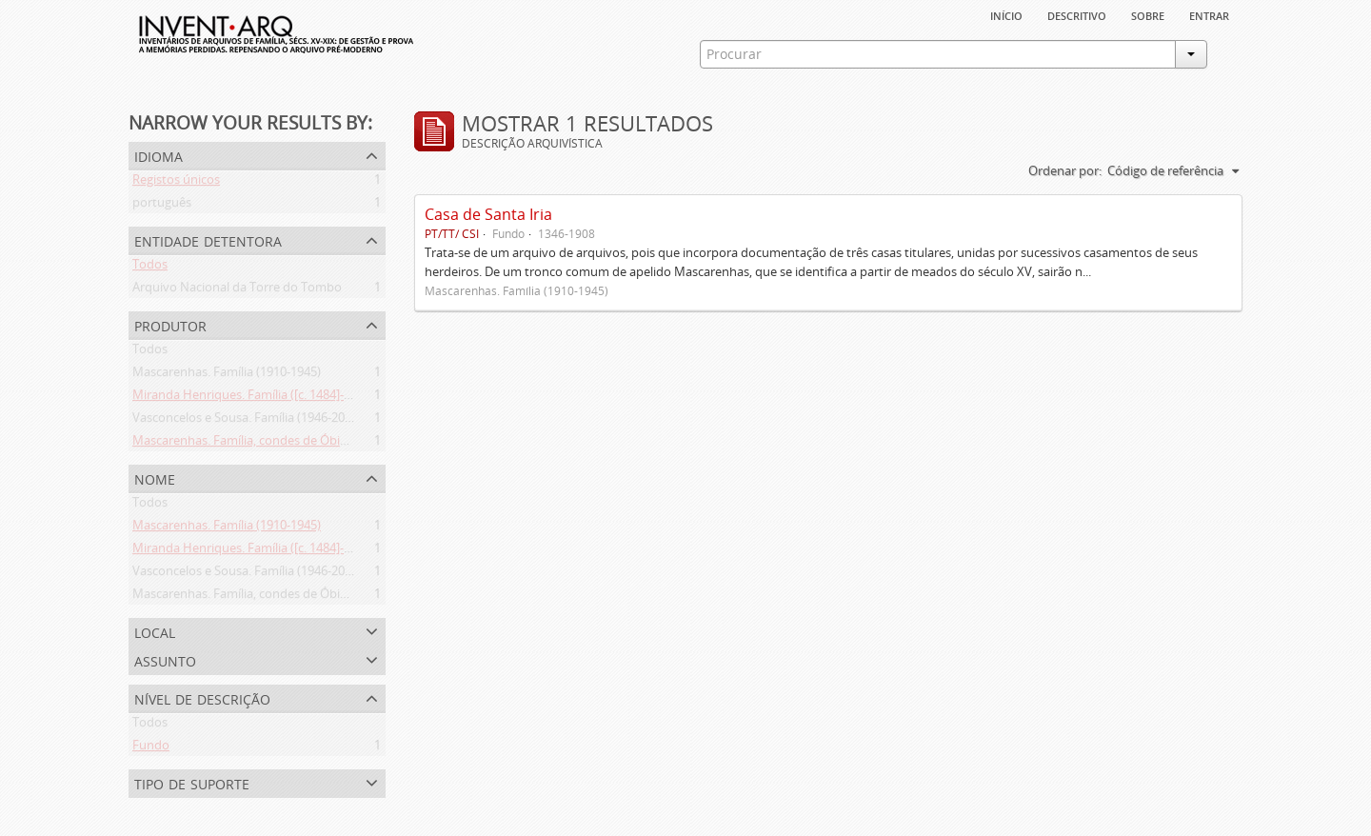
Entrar (1209, 14)
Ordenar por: (1065, 170)
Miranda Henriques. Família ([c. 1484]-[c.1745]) (261, 398)
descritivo (1076, 14)
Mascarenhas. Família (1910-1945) (226, 375)
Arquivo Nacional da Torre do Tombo (237, 290)
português (161, 205)
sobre (1147, 14)
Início (1006, 14)
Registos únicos (176, 182)
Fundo (150, 748)
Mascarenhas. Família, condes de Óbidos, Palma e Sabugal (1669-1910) (329, 443)
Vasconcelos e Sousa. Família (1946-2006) (247, 420)
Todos (150, 267)
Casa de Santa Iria (488, 214)
